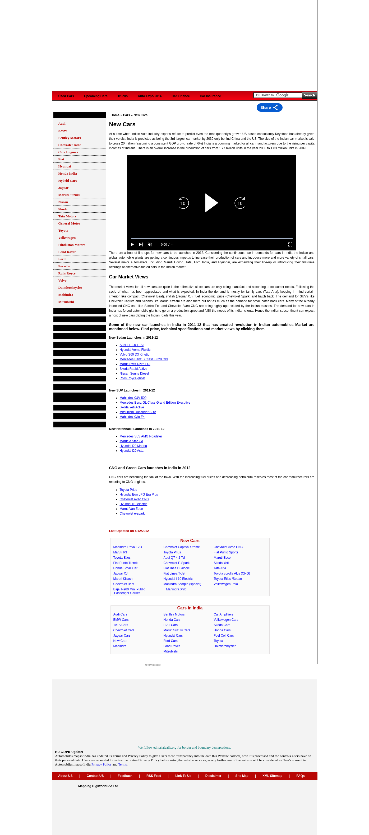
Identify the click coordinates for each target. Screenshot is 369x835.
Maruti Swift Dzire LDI (135, 364)
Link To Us (183, 776)
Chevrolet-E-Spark (177, 563)
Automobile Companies (73, 311)
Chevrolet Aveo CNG (134, 499)
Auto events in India (71, 424)
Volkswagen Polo (226, 584)
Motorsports (65, 416)
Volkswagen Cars (226, 620)
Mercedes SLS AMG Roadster (141, 436)
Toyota (218, 641)
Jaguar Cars (122, 635)
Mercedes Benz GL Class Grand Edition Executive (155, 402)
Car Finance (181, 96)
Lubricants (64, 345)
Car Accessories (68, 353)
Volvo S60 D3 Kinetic (134, 354)
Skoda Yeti (221, 563)
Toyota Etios (122, 557)
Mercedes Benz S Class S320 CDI (144, 359)
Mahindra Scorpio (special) (182, 584)
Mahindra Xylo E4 (132, 417)
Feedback (125, 776)
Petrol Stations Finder (72, 336)
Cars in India (189, 608)
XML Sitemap (272, 776)
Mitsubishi (171, 651)
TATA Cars (120, 625)
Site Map (242, 776)
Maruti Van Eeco (131, 509)
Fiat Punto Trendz (126, 563)
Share (266, 107)
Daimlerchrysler (225, 646)
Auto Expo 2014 (150, 96)
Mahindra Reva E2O (127, 547)
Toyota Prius (128, 490)
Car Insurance (210, 96)
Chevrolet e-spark (132, 513)
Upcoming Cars (96, 96)
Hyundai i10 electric (133, 504)
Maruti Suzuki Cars (177, 630)
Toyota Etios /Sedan (228, 579)
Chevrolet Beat (123, 584)
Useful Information (70, 378)
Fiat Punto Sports (226, 552)
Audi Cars (120, 614)
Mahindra (120, 646)
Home (115, 115)
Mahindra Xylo (176, 589)
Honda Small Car (125, 568)
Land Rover (172, 646)
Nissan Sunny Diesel (134, 373)
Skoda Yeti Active (132, 407)
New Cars (190, 540)
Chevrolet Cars (124, 630)
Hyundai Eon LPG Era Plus (139, 494)
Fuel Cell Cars (224, 635)
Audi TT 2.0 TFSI (132, 345)
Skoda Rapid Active (133, 369)
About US (65, 776)
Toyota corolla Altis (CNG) (232, 573)
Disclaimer (213, 776)
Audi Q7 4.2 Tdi (175, 557)
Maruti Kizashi (123, 579)
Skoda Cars (222, 625)
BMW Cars (121, 620)
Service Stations (68, 328)
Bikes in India (66, 387)
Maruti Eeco (222, 557)
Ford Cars (171, 641)
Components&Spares (72, 319)
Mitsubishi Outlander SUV (138, 412)
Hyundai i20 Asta (132, 451)
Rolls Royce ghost (132, 378)
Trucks (123, 96)
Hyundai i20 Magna (133, 446)
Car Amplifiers (224, 614)
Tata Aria (220, 568)
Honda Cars (172, 620)
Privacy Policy (101, 764)
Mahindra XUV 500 (133, 398)
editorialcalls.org (164, 747)
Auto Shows (65, 407)
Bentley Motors (174, 614)
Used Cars (66, 96)
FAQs (300, 776)
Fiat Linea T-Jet (175, 573)
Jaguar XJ (120, 573)
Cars (59, 115)
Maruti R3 (120, 552)
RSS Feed (153, 776)
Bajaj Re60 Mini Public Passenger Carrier (128, 591)
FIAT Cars (171, 625)
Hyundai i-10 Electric (178, 579)
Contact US (95, 776)
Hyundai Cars (173, 635)
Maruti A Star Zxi (131, 441)
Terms (122, 764)
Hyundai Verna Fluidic (135, 350)
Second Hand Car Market (75, 361)
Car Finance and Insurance (76, 370)
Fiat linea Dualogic (177, 568)
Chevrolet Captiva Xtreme (182, 547)
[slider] (212, 238)
